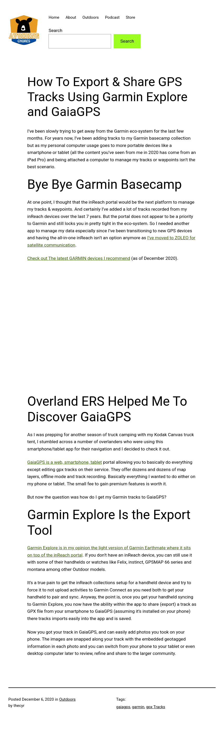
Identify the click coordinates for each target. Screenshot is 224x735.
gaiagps (123, 707)
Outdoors (67, 699)
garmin (138, 707)
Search (55, 30)
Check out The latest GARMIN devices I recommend (78, 258)
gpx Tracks (155, 707)
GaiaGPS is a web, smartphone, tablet (64, 462)
